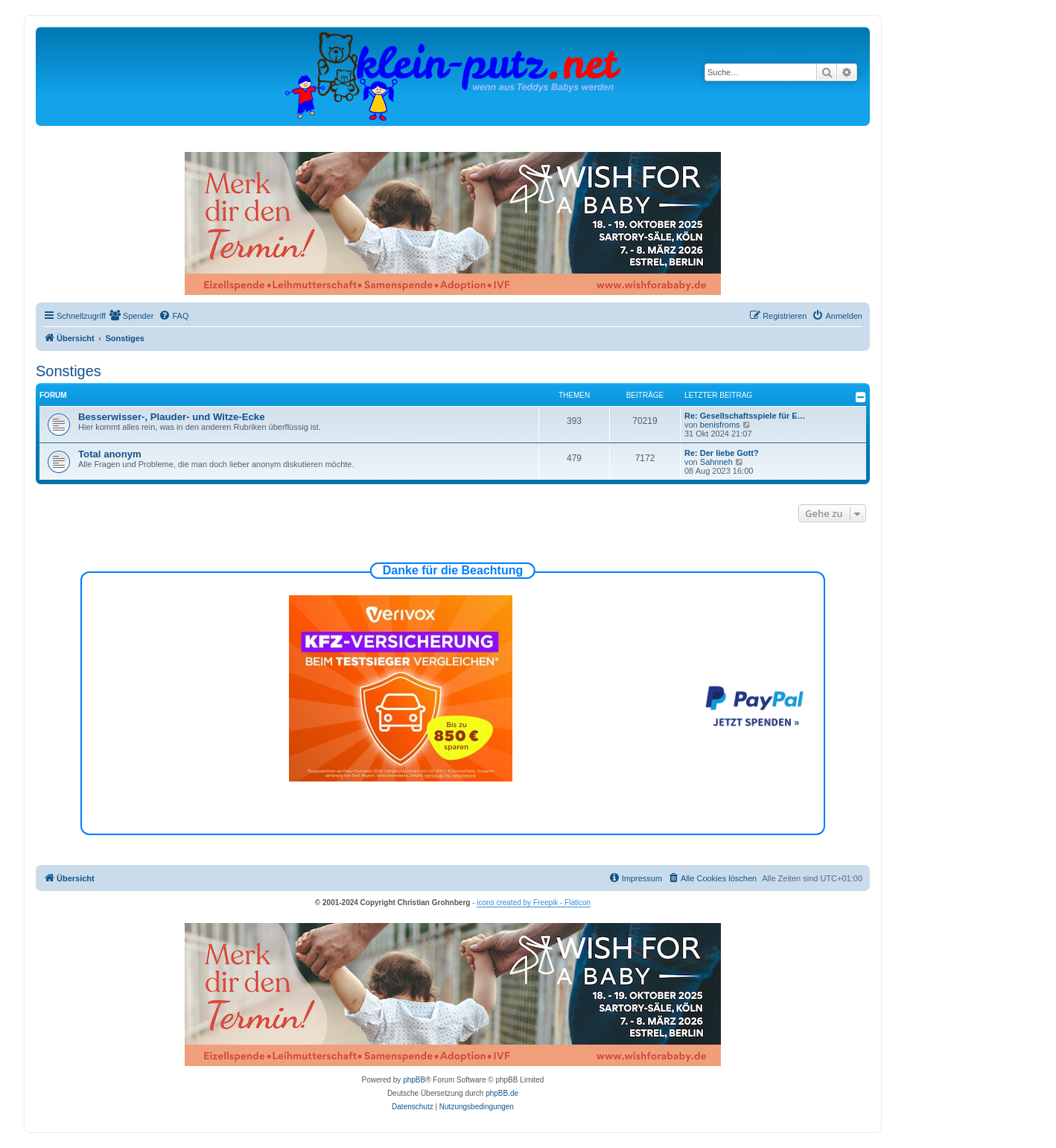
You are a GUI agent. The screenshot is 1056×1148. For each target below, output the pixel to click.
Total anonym (109, 454)
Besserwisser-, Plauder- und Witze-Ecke (171, 416)
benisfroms (720, 424)
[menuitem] (131, 316)
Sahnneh (716, 461)
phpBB (414, 1080)
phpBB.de (502, 1093)
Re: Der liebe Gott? (721, 452)
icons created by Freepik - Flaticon (534, 902)
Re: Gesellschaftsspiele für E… (745, 415)
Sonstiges (68, 371)
